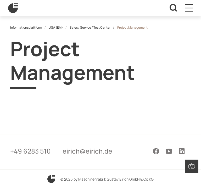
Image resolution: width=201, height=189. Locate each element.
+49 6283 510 (30, 151)
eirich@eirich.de (87, 151)
